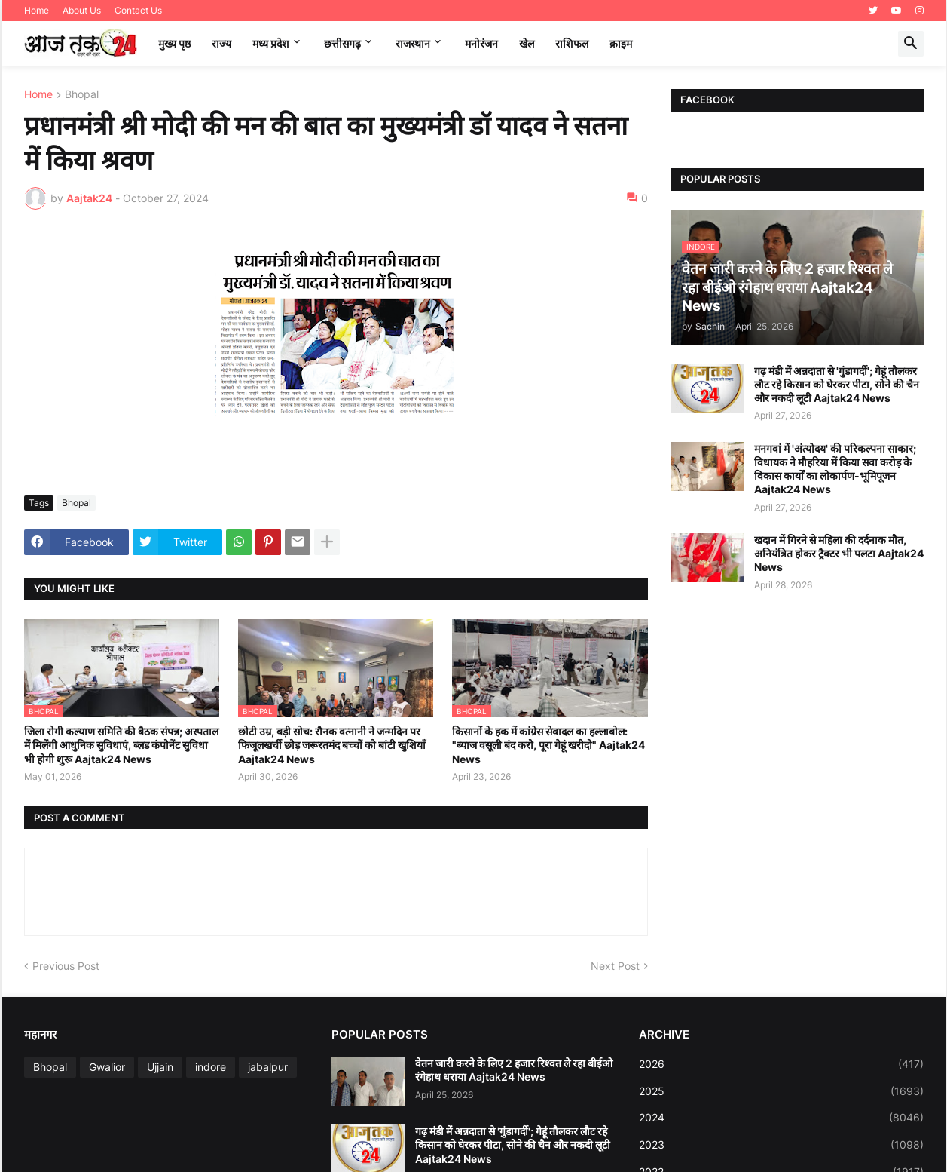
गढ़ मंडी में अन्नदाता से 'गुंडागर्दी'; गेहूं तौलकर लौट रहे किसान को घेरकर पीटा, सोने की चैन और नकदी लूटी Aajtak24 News (836, 384)
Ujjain (160, 1066)
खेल (526, 43)
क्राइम (620, 43)
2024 (781, 1117)
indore (210, 1066)
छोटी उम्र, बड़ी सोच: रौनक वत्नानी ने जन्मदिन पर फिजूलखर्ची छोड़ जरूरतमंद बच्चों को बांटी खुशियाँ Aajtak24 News (332, 745)
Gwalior (107, 1066)
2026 (781, 1064)
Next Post (615, 965)
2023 (781, 1144)
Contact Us (138, 10)
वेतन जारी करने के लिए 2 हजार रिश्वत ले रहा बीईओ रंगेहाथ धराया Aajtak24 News (513, 1070)
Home (36, 10)
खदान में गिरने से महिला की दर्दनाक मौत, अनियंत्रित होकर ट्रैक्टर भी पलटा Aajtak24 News (839, 553)
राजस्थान (413, 43)
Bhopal (82, 94)
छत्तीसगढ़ (342, 43)
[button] (911, 44)
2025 (781, 1091)
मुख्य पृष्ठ (174, 43)
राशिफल (571, 43)
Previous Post (65, 965)
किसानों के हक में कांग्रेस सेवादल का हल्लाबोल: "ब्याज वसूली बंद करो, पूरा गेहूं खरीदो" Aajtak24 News (548, 745)
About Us (82, 10)
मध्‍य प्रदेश (270, 43)
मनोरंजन (481, 43)
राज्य (221, 43)
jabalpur (268, 1066)
